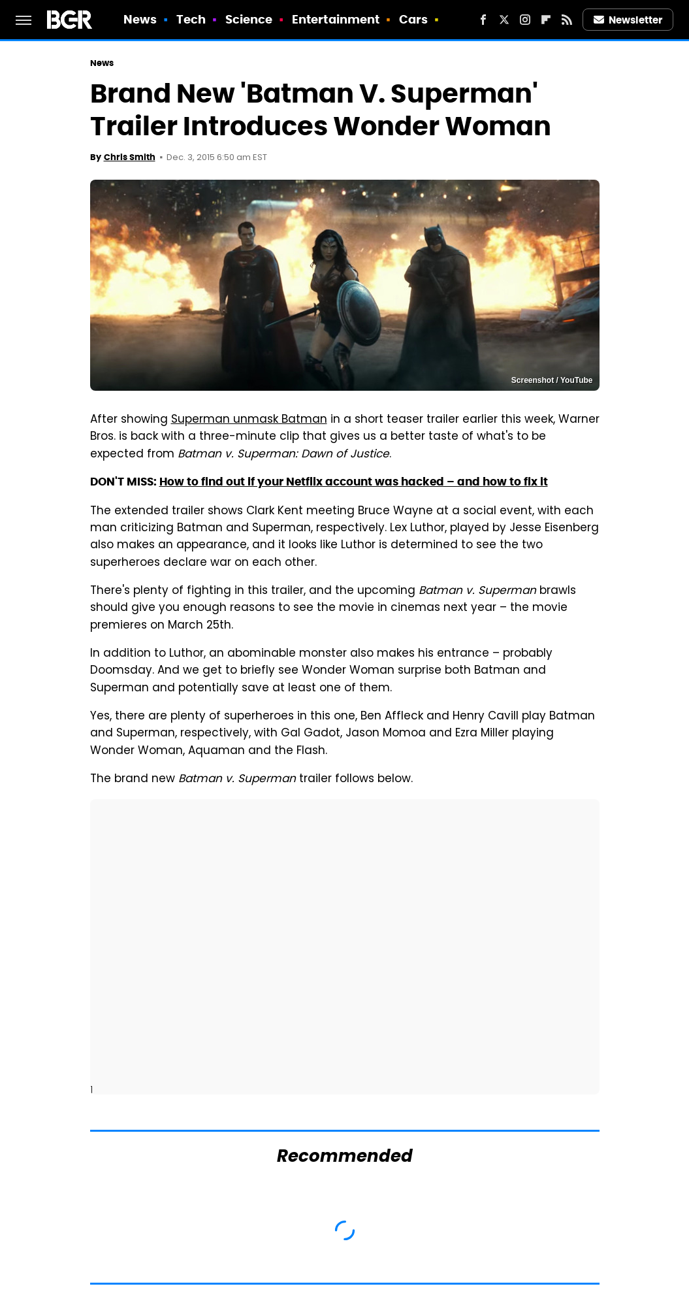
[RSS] (567, 19)
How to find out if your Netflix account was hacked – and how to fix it (353, 481)
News (140, 19)
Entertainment (335, 19)
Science (249, 19)
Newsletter (628, 20)
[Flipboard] (546, 19)
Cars (413, 19)
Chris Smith (129, 157)
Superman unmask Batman (249, 420)
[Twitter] (504, 19)
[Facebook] (483, 19)
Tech (191, 19)
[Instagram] (525, 19)
